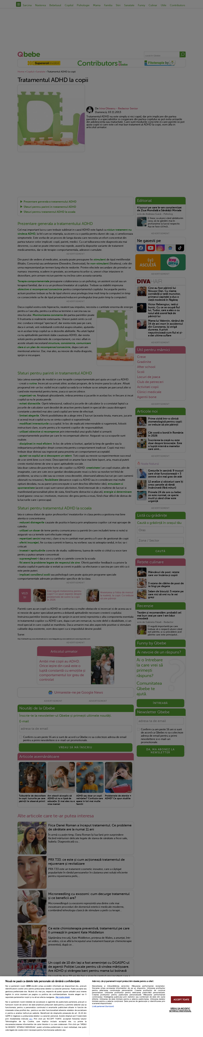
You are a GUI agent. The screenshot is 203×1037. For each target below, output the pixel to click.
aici (30, 1019)
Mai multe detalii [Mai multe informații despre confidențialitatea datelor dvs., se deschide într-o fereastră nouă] (63, 997)
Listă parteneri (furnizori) (103, 1006)
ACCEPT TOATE (181, 999)
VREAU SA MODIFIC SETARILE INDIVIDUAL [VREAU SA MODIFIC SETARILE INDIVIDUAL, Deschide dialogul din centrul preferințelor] (180, 1009)
